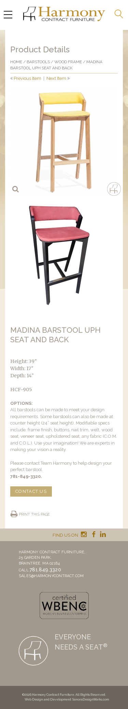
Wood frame (68, 61)
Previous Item (27, 78)
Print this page (34, 514)
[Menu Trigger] (8, 14)
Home (16, 61)
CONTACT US (31, 491)
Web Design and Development (48, 699)
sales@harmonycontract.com (51, 576)
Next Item (56, 78)
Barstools (38, 61)
